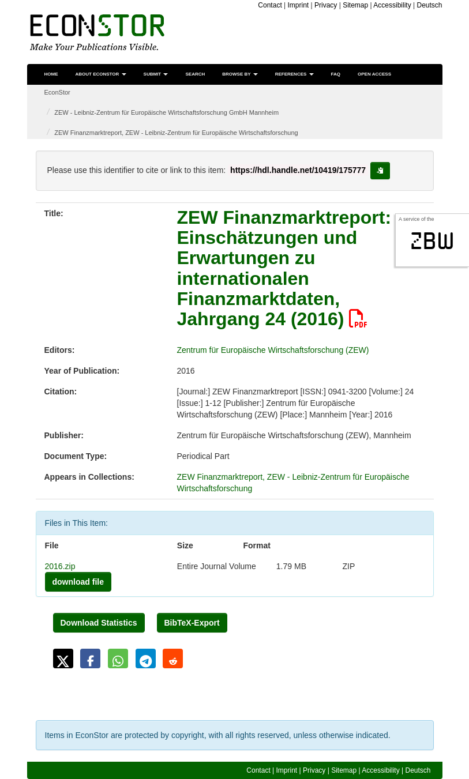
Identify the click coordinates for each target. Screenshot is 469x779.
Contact (270, 5)
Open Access (374, 74)
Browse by (239, 74)
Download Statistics (99, 622)
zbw (432, 241)
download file (78, 581)
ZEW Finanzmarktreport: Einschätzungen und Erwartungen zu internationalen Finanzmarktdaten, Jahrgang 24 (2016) (284, 268)
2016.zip (60, 566)
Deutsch (429, 5)
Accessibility (392, 5)
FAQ (335, 74)
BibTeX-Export (192, 622)
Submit (156, 74)
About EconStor (101, 74)
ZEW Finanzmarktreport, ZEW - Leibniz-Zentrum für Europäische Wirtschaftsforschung (176, 132)
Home (51, 74)
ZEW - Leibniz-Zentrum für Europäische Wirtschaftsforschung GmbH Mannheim (166, 112)
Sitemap (355, 5)
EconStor (57, 92)
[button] (63, 658)
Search (195, 74)
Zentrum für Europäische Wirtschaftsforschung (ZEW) (273, 350)
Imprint (298, 5)
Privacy (325, 5)
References (294, 74)
